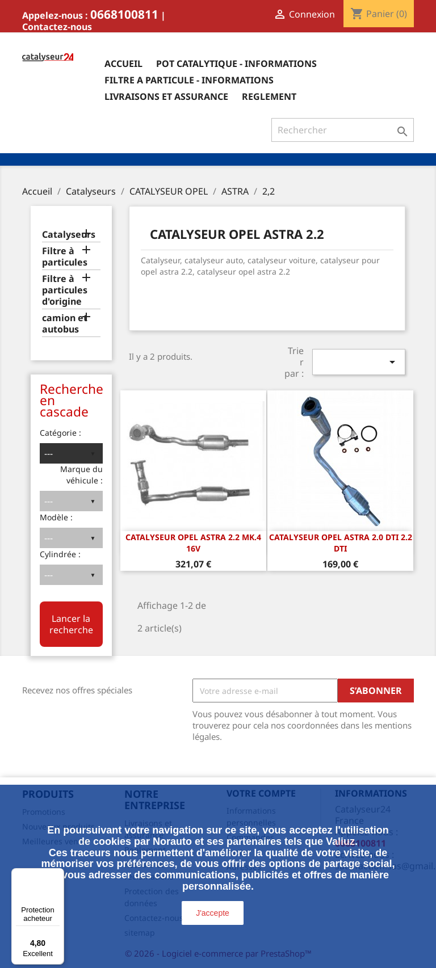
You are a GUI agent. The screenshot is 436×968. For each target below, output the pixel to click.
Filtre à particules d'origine (64, 290)
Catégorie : (60, 432)
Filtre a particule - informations (189, 80)
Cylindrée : (60, 554)
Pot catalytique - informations (236, 63)
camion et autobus (64, 323)
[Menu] (57, 875)
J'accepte (212, 913)
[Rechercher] (342, 130)
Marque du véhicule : (81, 475)
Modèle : (56, 517)
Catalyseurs (68, 235)
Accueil (123, 63)
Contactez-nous (57, 26)
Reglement (269, 96)
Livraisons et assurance (166, 96)
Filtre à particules (64, 256)
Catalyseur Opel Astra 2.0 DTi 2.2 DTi (340, 543)
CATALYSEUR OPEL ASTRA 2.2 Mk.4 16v (193, 543)
